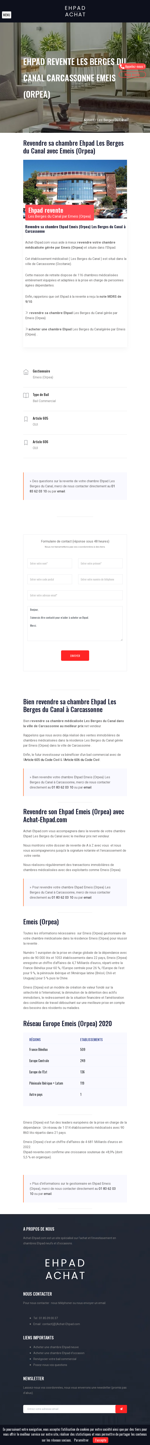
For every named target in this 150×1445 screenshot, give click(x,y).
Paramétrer (81, 1440)
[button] (6, 14)
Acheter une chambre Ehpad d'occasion (58, 1353)
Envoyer (75, 655)
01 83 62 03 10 (62, 787)
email (61, 491)
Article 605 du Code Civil (41, 760)
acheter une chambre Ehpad (50, 329)
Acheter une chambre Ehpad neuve (56, 1347)
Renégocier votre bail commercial (54, 1359)
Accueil (89, 120)
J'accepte (100, 1440)
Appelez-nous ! (132, 66)
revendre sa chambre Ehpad (51, 313)
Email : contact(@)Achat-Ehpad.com (56, 1324)
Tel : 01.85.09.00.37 (45, 1318)
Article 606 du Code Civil (81, 760)
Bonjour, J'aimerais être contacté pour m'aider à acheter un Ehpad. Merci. (75, 623)
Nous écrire (132, 74)
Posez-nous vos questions (50, 1365)
